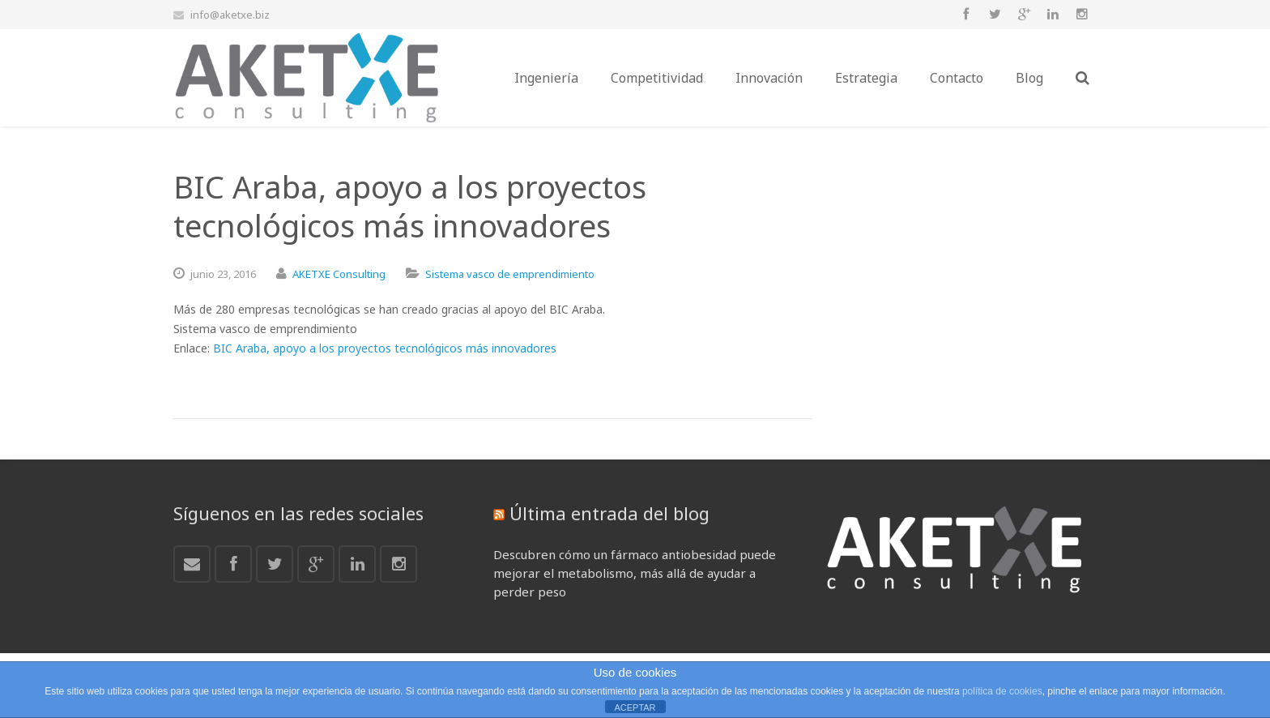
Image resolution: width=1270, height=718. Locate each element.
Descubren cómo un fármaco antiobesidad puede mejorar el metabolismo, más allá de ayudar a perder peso (634, 573)
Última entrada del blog (609, 513)
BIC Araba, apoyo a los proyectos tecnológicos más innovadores (384, 348)
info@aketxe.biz (230, 14)
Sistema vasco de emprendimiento (510, 274)
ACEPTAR (634, 707)
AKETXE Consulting (339, 274)
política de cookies (1002, 691)
